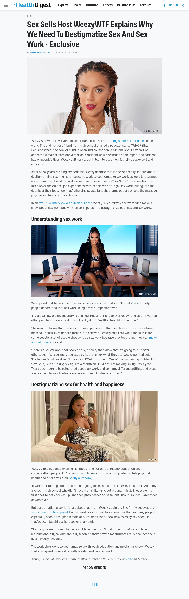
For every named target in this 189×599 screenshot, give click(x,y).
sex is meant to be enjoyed (49, 512)
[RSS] (183, 6)
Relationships (126, 5)
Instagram (151, 459)
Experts (63, 5)
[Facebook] (164, 6)
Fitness (108, 5)
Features (145, 5)
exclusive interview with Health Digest (65, 203)
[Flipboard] (170, 6)
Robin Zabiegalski (40, 52)
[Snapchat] (177, 6)
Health (77, 5)
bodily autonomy (80, 478)
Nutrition (92, 5)
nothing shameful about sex (126, 141)
